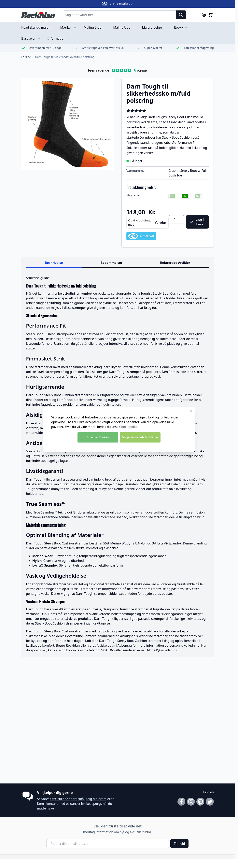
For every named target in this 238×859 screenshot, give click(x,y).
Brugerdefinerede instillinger (140, 437)
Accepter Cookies (98, 437)
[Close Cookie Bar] (191, 411)
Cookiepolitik (128, 427)
